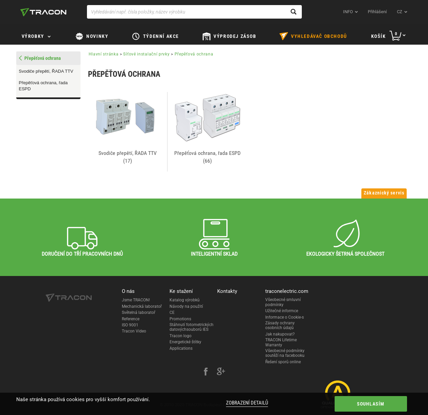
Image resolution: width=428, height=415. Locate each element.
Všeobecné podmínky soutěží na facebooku (285, 353)
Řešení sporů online (283, 362)
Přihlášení (377, 11)
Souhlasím (371, 404)
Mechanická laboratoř (142, 306)
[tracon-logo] (43, 12)
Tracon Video (134, 331)
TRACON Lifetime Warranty (281, 342)
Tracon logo (181, 335)
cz (399, 11)
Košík (378, 36)
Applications (181, 348)
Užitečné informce (281, 310)
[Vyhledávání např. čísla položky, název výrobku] (194, 12)
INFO (348, 11)
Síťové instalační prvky (146, 54)
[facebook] (206, 372)
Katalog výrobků (185, 300)
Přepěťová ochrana (194, 54)
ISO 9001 (130, 325)
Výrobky (33, 36)
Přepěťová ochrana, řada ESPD (43, 86)
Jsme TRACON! (136, 300)
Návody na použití (186, 306)
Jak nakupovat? (280, 334)
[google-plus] (221, 372)
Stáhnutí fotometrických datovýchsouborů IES (191, 327)
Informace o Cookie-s (284, 317)
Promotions (180, 319)
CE (172, 312)
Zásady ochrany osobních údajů (280, 325)
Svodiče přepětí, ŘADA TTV (46, 71)
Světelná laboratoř (138, 312)
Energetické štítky (185, 342)
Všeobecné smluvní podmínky (283, 302)
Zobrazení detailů (247, 403)
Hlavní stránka (104, 54)
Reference (130, 319)
